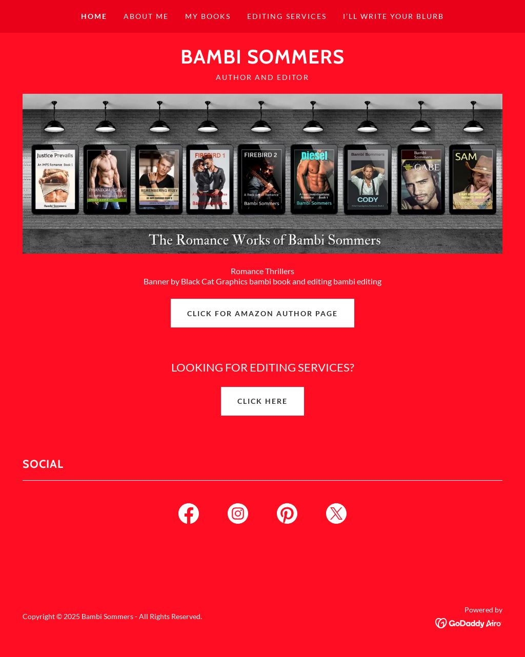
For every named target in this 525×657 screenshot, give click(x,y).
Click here (262, 401)
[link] (262, 60)
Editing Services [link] (286, 16)
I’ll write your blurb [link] (393, 16)
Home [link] (94, 16)
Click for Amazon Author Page (262, 313)
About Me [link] (146, 16)
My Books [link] (208, 16)
